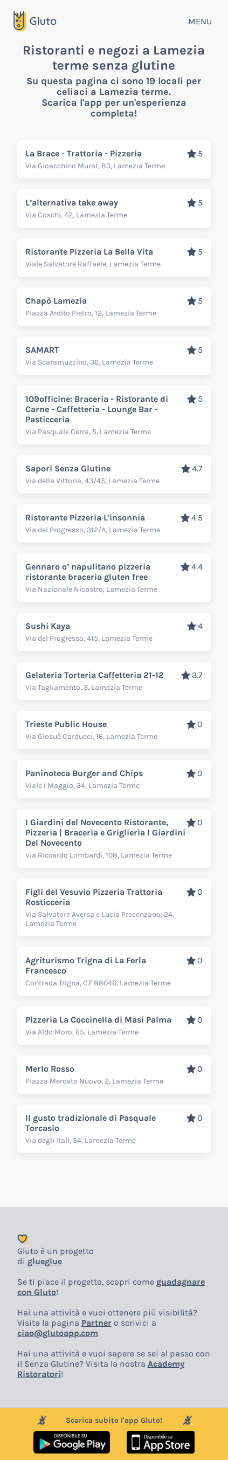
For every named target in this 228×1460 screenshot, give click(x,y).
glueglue (44, 1261)
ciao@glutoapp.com (57, 1333)
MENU (200, 21)
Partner (96, 1323)
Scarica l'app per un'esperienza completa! (114, 108)
